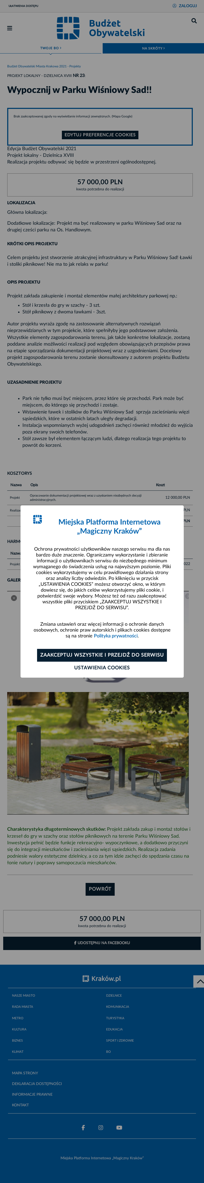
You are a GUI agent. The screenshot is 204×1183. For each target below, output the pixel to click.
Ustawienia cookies (102, 668)
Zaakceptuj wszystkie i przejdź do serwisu (102, 655)
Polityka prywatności (116, 636)
